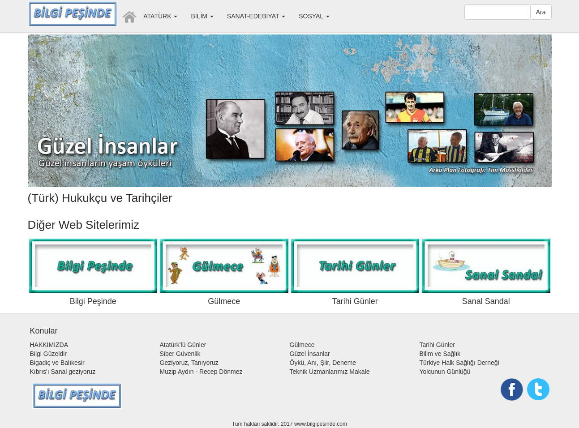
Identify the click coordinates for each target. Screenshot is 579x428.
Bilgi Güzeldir (48, 353)
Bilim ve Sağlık (440, 353)
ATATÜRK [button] (160, 16)
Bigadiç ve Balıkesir (57, 362)
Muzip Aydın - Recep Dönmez (201, 371)
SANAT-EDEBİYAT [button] (256, 16)
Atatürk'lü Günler (183, 344)
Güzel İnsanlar (310, 353)
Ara (541, 12)
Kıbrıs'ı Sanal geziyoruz (63, 371)
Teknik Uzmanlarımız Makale (330, 371)
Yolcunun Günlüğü (445, 371)
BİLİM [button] (202, 16)
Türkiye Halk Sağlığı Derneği (459, 362)
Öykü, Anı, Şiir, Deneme (323, 362)
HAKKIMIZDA (49, 344)
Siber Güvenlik (180, 353)
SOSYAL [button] (314, 16)
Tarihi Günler (437, 344)
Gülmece (302, 344)
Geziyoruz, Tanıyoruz (189, 362)
